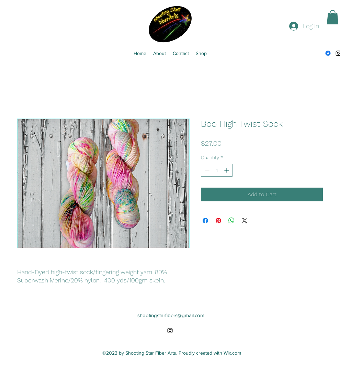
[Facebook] (328, 53)
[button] (333, 17)
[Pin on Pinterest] (218, 220)
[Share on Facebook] (205, 220)
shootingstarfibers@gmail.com (170, 315)
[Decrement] (206, 170)
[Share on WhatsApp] (231, 220)
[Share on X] (244, 220)
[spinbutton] (217, 170)
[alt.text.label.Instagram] (170, 330)
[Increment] (227, 170)
